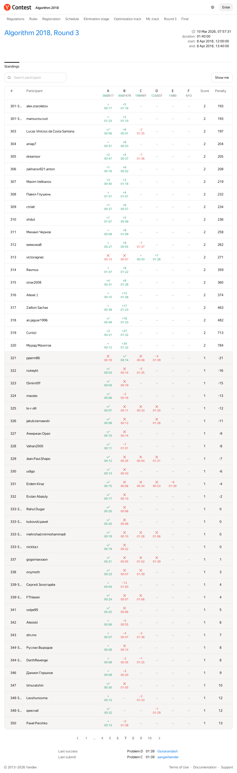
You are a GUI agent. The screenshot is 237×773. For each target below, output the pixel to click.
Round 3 (170, 19)
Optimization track (127, 19)
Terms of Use (179, 767)
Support (227, 767)
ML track (152, 19)
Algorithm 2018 (47, 8)
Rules (33, 19)
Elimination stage (96, 19)
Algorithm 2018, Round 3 (41, 33)
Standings (11, 66)
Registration (51, 19)
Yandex (31, 767)
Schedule (72, 19)
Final (184, 19)
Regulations (15, 19)
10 (150, 738)
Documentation (204, 767)
